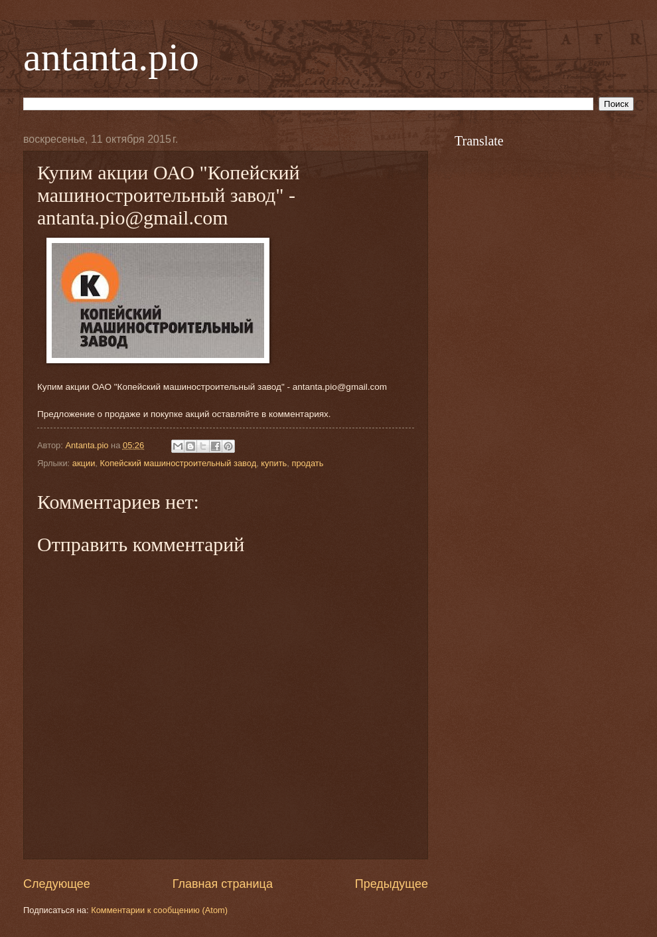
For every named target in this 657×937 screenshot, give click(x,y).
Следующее (56, 884)
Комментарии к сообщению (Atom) (159, 910)
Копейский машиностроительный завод (178, 463)
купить (274, 463)
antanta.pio (111, 57)
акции (84, 463)
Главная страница (223, 884)
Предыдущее (391, 884)
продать (307, 463)
